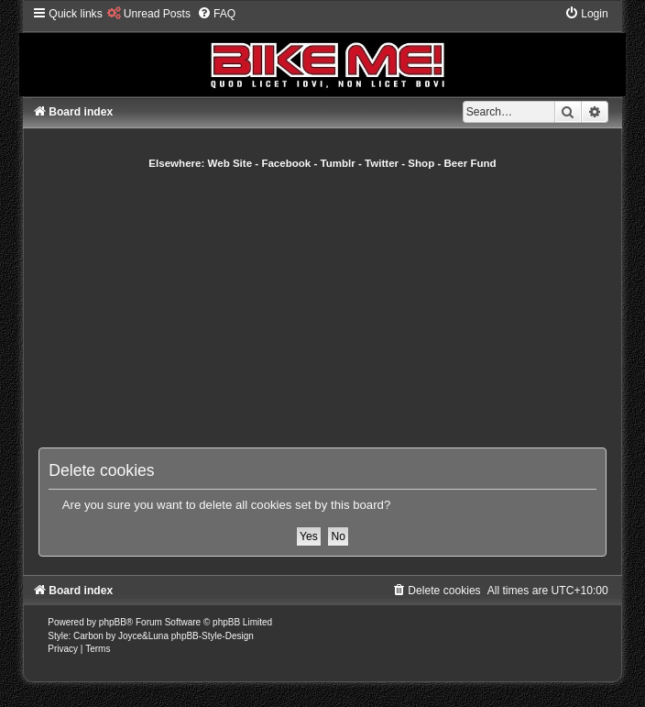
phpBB (112, 622)
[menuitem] (149, 13)
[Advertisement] (341, 308)
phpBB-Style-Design (212, 636)
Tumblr (338, 163)
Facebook (286, 163)
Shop (421, 163)
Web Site (230, 163)
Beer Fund (470, 163)
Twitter (382, 163)
